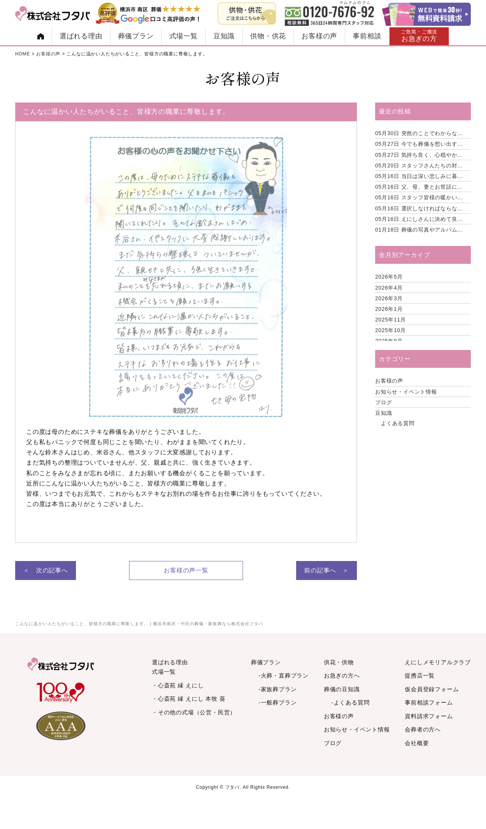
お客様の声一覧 (186, 570)
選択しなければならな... (419, 208)
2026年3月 (389, 298)
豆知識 (224, 36)
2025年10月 (390, 330)
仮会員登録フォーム (432, 689)
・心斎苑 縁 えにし (178, 685)
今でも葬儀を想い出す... (419, 144)
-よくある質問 (350, 702)
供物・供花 (268, 36)
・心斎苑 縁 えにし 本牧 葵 (189, 698)
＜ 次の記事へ (45, 570)
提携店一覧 (420, 675)
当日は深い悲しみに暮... (419, 176)
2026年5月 (389, 277)
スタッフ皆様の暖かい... (419, 197)
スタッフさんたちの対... (419, 165)
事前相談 (367, 36)
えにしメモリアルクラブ (438, 662)
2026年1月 (389, 309)
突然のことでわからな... (419, 133)
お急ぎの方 (419, 36)
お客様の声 (319, 36)
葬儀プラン (136, 36)
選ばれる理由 (81, 36)
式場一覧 (183, 36)
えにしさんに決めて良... (419, 219)
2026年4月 (389, 288)
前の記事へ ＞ (326, 570)
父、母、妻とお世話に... (419, 187)
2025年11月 (390, 320)
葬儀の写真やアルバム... (419, 230)
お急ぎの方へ (342, 675)
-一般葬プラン (278, 702)
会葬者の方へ (423, 729)
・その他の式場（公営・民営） (194, 712)
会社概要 (417, 743)
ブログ (383, 402)
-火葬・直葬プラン (284, 675)
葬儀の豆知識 (342, 689)
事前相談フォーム (429, 702)
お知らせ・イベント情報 (406, 392)
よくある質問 (398, 423)
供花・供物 (339, 662)
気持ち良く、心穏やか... (419, 155)
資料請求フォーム (429, 716)
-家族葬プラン (278, 689)
